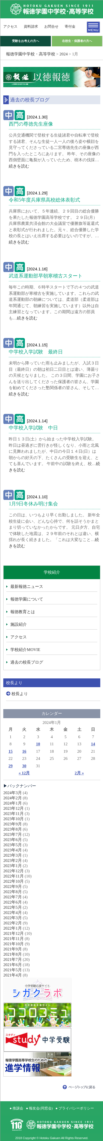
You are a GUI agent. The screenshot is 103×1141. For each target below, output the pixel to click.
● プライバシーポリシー (74, 1108)
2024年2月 (12, 798)
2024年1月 (12, 803)
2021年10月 (13, 944)
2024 (64, 54)
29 (10, 766)
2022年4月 (12, 912)
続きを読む (19, 166)
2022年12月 (13, 871)
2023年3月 (12, 855)
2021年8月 (12, 954)
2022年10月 (13, 881)
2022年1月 (12, 928)
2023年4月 (12, 850)
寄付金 (70, 26)
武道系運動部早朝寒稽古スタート (46, 276)
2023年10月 (13, 819)
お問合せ (51, 26)
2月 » (79, 773)
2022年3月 (12, 918)
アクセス (10, 26)
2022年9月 (12, 886)
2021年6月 (12, 964)
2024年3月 (12, 793)
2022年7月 (12, 897)
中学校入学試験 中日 (33, 428)
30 (24, 766)
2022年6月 (12, 902)
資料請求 (31, 26)
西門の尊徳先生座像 (31, 124)
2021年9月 (12, 949)
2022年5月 (12, 907)
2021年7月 (12, 959)
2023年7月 (12, 834)
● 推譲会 (16, 1108)
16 (24, 751)
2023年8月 (12, 829)
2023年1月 (12, 865)
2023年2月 (12, 860)
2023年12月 (13, 808)
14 (93, 744)
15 (10, 751)
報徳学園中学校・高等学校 (30, 54)
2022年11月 (13, 876)
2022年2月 (12, 923)
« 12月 (24, 773)
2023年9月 (12, 824)
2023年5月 (12, 845)
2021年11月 (13, 938)
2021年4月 (12, 975)
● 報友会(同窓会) (39, 1108)
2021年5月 (12, 970)
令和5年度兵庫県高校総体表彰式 (44, 200)
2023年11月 (13, 813)
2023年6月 (12, 839)
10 (38, 744)
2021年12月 (13, 933)
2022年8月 (12, 892)
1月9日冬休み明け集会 (33, 503)
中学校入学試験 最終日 (36, 352)
